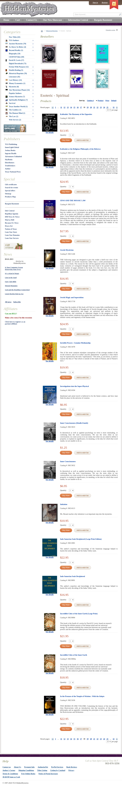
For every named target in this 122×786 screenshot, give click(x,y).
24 (104, 107)
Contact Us (31, 20)
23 (101, 107)
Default (113, 101)
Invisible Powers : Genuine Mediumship (75, 343)
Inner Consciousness (68, 461)
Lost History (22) (14, 80)
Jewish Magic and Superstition (71, 297)
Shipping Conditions (26, 770)
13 (68, 107)
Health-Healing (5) (14, 70)
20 (91, 107)
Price (107, 101)
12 (64, 107)
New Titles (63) (14, 37)
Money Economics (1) (15, 83)
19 (87, 107)
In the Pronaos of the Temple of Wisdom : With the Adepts (82, 696)
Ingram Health (10, 153)
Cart (17, 20)
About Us (17, 767)
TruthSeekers (10, 166)
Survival (10, 103)
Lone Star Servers (12, 238)
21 (94, 107)
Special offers (10, 191)
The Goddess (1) (13, 110)
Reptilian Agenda (11, 214)
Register (105, 3)
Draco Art (9, 226)
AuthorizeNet (43, 767)
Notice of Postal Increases (48, 774)
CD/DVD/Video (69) (16, 57)
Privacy (71, 770)
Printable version (110, 30)
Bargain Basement (12, 204)
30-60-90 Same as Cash (11, 777)
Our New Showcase (52, 20)
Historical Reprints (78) (16, 73)
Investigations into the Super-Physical (74, 386)
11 (61, 107)
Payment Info (29, 767)
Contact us (7, 767)
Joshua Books (10, 150)
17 (81, 107)
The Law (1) (12, 116)
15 (74, 107)
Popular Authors (15, 93)
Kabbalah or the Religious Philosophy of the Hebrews (80, 149)
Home (6, 20)
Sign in (95, 3)
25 (107, 107)
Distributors (9, 163)
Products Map (10, 197)
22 (97, 107)
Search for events (11, 188)
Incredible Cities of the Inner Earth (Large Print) (79, 614)
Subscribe (17, 302)
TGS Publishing (11, 144)
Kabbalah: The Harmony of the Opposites (76, 114)
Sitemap (8, 194)
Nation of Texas (11, 229)
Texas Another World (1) (17, 107)
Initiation (63, 504)
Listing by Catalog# (57, 770)
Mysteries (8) (12, 87)
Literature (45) (14, 77)
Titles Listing (42, 770)
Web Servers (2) (15, 120)
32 (114, 107)
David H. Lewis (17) (15, 60)
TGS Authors (12, 40)
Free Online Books (28, 774)
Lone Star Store (11, 232)
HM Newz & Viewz (12, 217)
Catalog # (90, 101)
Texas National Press (13, 172)
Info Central (9, 211)
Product (100, 101)
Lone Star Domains (12, 235)
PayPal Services (57, 767)
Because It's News (12, 223)
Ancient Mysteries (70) (16, 44)
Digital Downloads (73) (17, 64)
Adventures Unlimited (13, 157)
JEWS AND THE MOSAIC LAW (73, 201)
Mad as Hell (9, 220)
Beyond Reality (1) (14, 50)
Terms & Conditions (10, 774)
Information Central (78, 20)
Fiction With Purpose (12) (19, 67)
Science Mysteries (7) (15, 97)
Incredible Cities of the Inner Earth (73, 655)
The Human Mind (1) (15, 113)
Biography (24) (14, 54)
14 (71, 107)
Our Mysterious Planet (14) (18, 90)
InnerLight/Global (12, 147)
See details (50, 132)
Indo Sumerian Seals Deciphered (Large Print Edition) (81, 539)
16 (78, 107)
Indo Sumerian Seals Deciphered (72, 576)
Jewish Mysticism (66, 250)
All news (8, 302)
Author (8, 169)
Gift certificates (11, 184)
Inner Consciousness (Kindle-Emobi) (74, 423)
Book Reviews (71, 767)
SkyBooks (8, 160)
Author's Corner (9, 770)
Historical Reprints (52, 31)
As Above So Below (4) (16, 47)
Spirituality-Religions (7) (17, 100)
